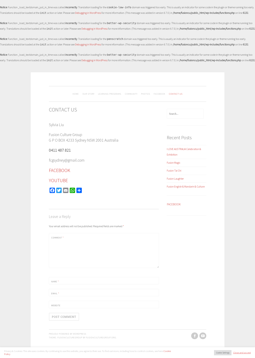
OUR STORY (88, 93)
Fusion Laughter (175, 178)
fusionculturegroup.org (101, 337)
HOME (76, 93)
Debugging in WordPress (88, 12)
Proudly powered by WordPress (67, 333)
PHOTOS (145, 93)
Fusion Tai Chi (174, 170)
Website (55, 305)
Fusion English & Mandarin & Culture (186, 186)
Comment (57, 237)
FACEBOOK (59, 170)
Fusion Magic (173, 162)
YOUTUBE (58, 180)
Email (55, 293)
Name (55, 281)
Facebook (159, 93)
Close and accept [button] (242, 352)
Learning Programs (109, 93)
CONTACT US (175, 93)
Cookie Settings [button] (222, 352)
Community (131, 93)
